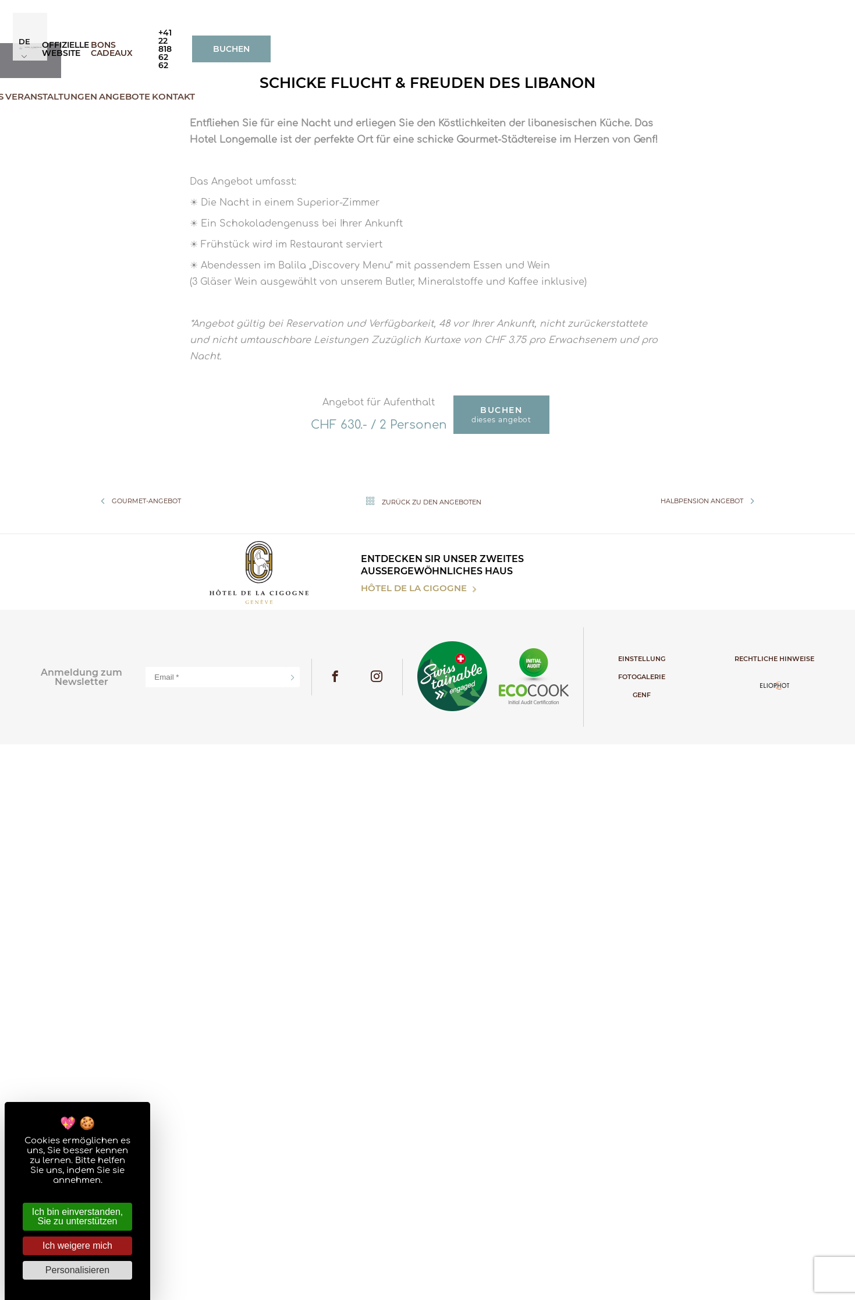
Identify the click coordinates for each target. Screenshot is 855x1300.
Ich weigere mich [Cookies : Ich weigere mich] (77, 1245)
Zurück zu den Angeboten (420, 1067)
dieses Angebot (501, 980)
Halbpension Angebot (710, 1067)
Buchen (788, 20)
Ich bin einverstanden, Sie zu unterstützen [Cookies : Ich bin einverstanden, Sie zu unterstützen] (77, 1216)
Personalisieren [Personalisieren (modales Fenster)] (77, 1270)
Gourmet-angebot (138, 1067)
